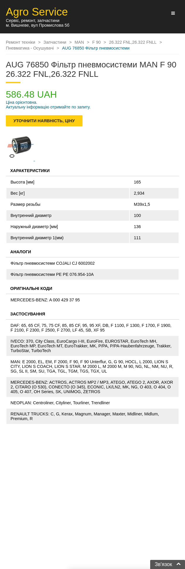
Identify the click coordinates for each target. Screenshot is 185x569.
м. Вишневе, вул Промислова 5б (37, 25)
